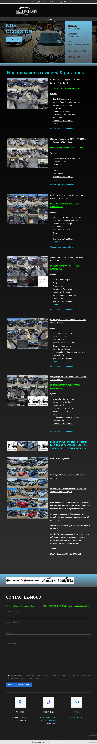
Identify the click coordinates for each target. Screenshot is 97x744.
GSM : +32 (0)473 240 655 (48, 720)
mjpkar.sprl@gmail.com (76, 717)
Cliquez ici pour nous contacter (62, 129)
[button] (14, 39)
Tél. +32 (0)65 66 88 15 (48, 717)
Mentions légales (58, 742)
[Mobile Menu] (48, 19)
